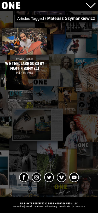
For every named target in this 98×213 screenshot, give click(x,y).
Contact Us (79, 206)
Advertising (51, 206)
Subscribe (18, 206)
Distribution (65, 206)
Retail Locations (34, 206)
